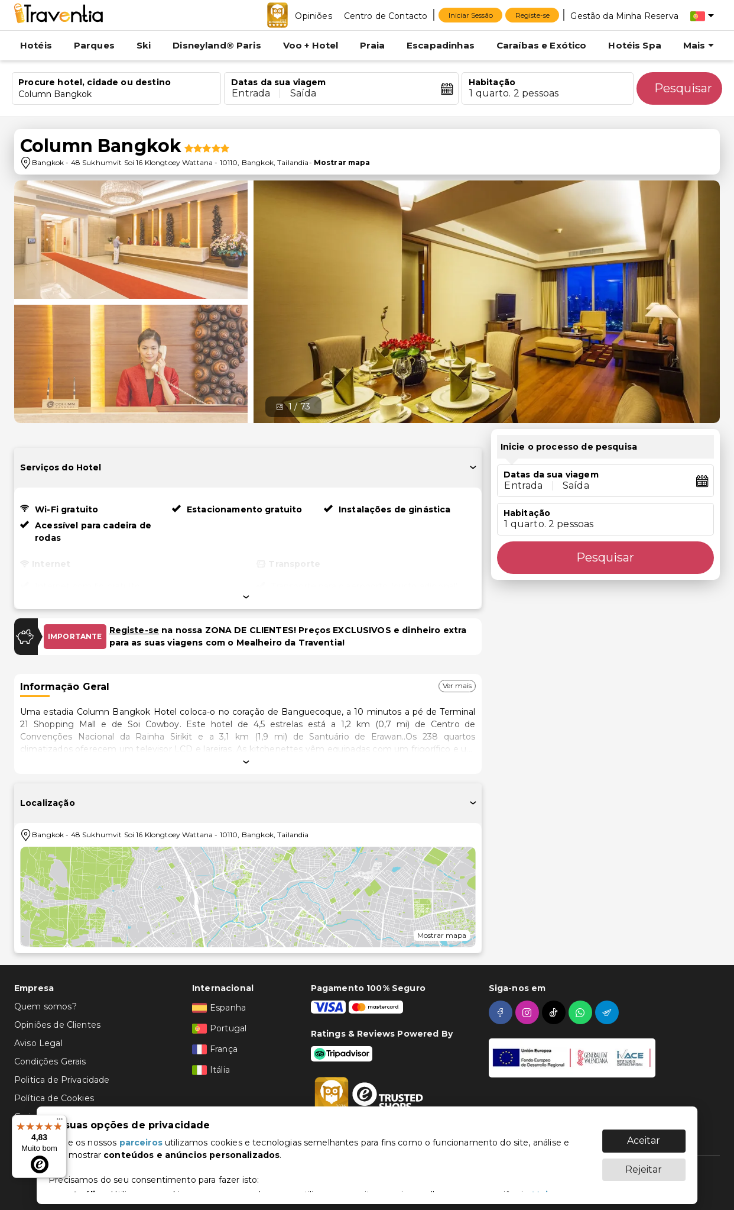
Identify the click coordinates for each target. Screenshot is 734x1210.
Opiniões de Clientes (57, 1024)
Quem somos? (45, 1006)
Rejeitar (643, 1163)
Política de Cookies (54, 1098)
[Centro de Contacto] (386, 15)
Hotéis (36, 45)
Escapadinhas (441, 45)
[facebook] (502, 1012)
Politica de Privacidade (61, 1080)
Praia (372, 45)
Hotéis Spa (634, 45)
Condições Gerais (50, 1061)
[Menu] (60, 1122)
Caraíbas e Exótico (541, 45)
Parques (94, 45)
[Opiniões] (313, 15)
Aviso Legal (38, 1043)
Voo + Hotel (311, 45)
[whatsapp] (582, 1012)
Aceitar (643, 1134)
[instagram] (528, 1012)
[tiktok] (555, 1012)
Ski (144, 45)
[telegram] (608, 1012)
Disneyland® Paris (217, 45)
